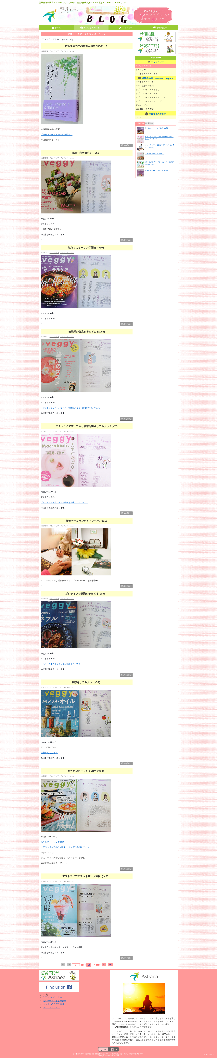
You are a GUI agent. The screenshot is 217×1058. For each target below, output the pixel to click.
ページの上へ (209, 1055)
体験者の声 (162, 28)
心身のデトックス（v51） (154, 154)
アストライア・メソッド (147, 74)
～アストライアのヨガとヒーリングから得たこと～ (65, 847)
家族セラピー (142, 105)
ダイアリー (127, 28)
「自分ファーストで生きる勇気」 (56, 134)
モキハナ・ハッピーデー (54, 1000)
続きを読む (126, 145)
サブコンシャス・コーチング (148, 93)
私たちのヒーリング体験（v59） (157, 128)
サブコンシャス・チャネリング (149, 90)
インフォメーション (92, 28)
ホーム (58, 28)
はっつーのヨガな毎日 (53, 1004)
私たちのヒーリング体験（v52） (157, 171)
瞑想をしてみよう (49, 752)
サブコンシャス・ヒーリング (148, 101)
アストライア (54, 51)
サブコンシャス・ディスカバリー (150, 97)
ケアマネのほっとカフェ (54, 997)
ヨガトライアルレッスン (147, 82)
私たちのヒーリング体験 (52, 842)
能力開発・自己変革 (145, 109)
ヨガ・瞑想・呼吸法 (145, 86)
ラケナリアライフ (51, 1007)
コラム (139, 117)
